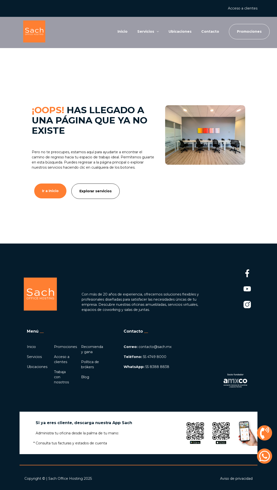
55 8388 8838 (146, 367)
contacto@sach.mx (147, 347)
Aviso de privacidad (236, 478)
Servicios (34, 357)
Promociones (65, 347)
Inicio (122, 31)
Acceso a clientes (242, 8)
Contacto (210, 31)
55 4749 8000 (145, 357)
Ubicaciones (180, 31)
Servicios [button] (148, 31)
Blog (85, 377)
